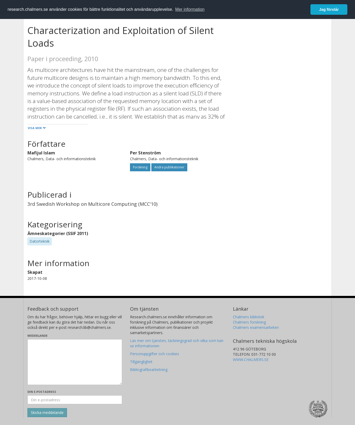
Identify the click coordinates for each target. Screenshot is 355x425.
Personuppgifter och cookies (154, 353)
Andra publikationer (169, 167)
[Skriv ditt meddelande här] (74, 362)
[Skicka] (47, 412)
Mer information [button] (189, 9)
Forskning (140, 167)
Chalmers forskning (249, 322)
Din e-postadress (41, 392)
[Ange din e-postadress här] (74, 399)
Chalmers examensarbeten (256, 327)
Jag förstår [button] (329, 9)
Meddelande (37, 336)
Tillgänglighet (141, 361)
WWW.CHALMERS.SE (250, 359)
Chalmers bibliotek (248, 316)
